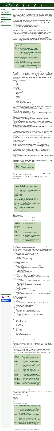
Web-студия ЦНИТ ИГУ (36, 429)
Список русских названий (5, 13)
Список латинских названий (5, 12)
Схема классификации (4, 15)
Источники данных (4, 22)
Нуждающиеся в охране (4, 17)
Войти (2, 24)
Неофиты (2, 18)
